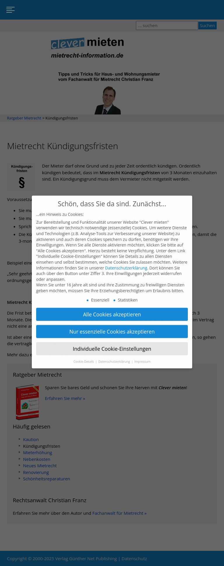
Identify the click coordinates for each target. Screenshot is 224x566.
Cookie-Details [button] (84, 357)
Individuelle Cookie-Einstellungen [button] (112, 344)
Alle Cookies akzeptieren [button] (112, 310)
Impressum (142, 357)
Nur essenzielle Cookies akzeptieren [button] (112, 327)
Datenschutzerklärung (126, 263)
